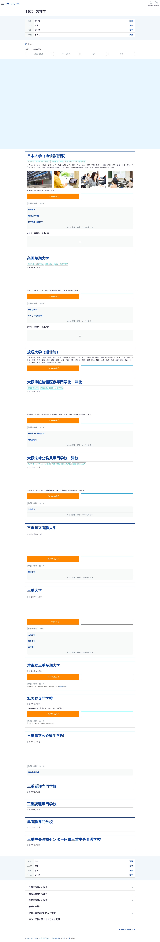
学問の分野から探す (38, 900)
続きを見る (63, 686)
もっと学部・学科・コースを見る (79, 227)
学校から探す (56, 938)
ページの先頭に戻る (128, 929)
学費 (121, 54)
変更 (131, 21)
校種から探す (35, 906)
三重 (68, 938)
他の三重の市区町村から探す (42, 913)
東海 (63, 938)
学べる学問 (66, 54)
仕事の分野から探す (38, 887)
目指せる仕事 (38, 54)
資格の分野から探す (38, 894)
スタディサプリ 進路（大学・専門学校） (37, 938)
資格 (94, 54)
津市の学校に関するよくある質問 (44, 919)
